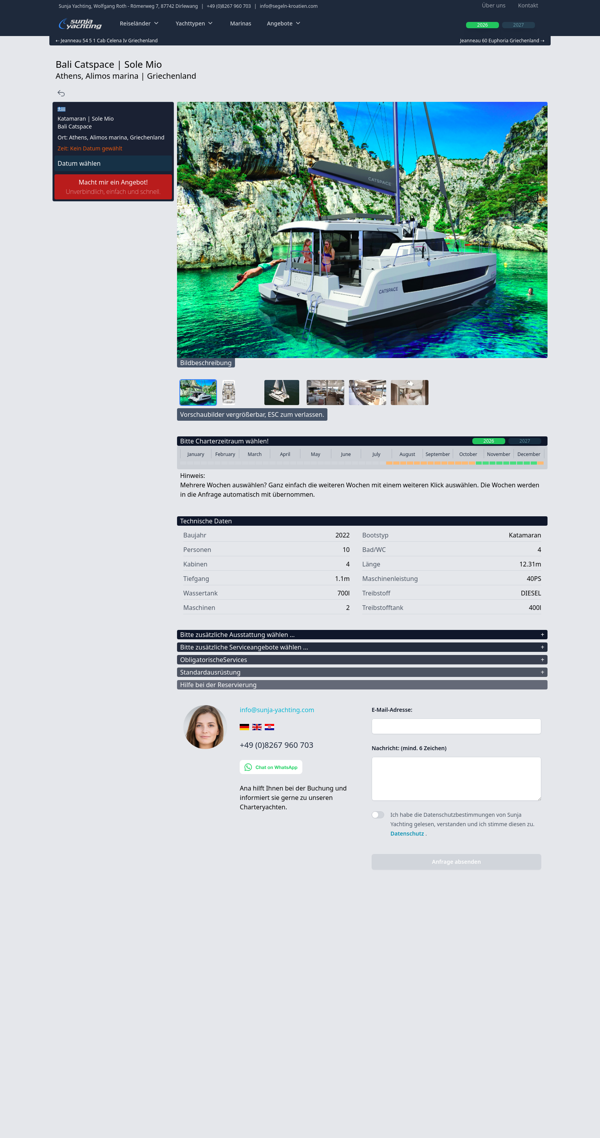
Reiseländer (140, 23)
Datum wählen (79, 163)
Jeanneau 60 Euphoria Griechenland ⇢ (502, 41)
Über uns (494, 5)
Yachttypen (195, 23)
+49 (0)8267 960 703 (229, 6)
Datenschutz (407, 833)
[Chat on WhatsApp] (299, 767)
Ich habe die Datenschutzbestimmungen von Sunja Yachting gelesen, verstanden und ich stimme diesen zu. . (462, 824)
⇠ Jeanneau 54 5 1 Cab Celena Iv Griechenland (107, 41)
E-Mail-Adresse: (392, 709)
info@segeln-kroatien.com (289, 6)
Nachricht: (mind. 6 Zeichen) (409, 748)
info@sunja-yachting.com (277, 710)
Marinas (240, 23)
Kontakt (528, 5)
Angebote (284, 23)
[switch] (378, 814)
